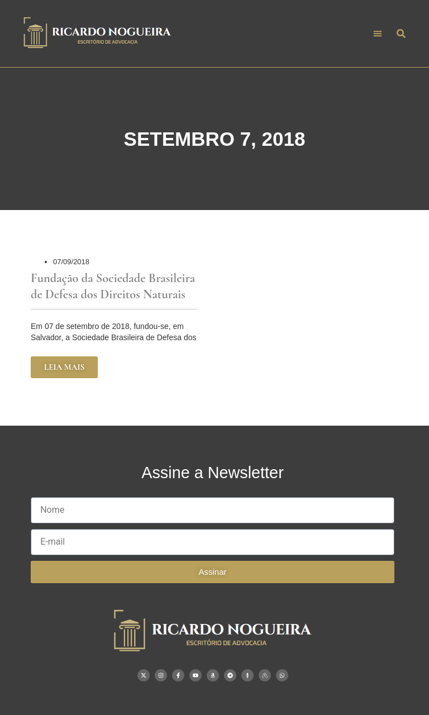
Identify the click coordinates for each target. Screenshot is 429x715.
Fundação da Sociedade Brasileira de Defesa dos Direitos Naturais (113, 286)
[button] (377, 33)
